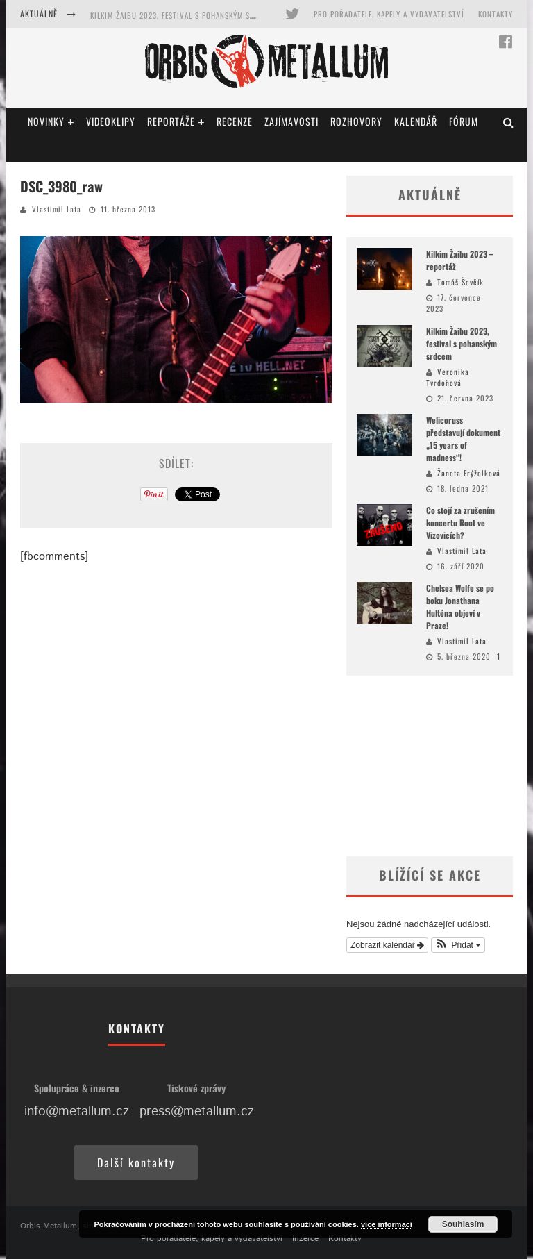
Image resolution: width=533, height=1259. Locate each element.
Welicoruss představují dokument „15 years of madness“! (463, 438)
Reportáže (171, 121)
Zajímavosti (291, 121)
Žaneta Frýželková (468, 472)
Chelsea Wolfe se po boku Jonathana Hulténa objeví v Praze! (460, 606)
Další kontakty (136, 1162)
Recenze (235, 121)
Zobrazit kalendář (387, 945)
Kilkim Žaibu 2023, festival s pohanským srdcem (181, 15)
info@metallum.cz (76, 1111)
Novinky (46, 121)
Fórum (463, 121)
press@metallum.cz (196, 1111)
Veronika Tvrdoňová (447, 377)
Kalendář (415, 121)
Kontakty (495, 13)
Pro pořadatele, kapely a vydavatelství (389, 13)
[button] (458, 945)
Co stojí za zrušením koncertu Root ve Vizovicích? (460, 522)
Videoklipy (110, 121)
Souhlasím (463, 1224)
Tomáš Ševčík (460, 281)
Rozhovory (356, 121)
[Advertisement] (429, 766)
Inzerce (305, 1238)
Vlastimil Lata (56, 209)
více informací (386, 1224)
